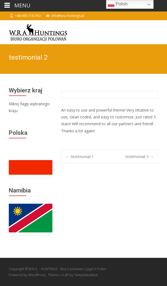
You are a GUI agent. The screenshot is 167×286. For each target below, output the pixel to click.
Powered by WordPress (27, 275)
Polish (118, 4)
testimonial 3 (140, 156)
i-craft (64, 275)
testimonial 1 (80, 156)
